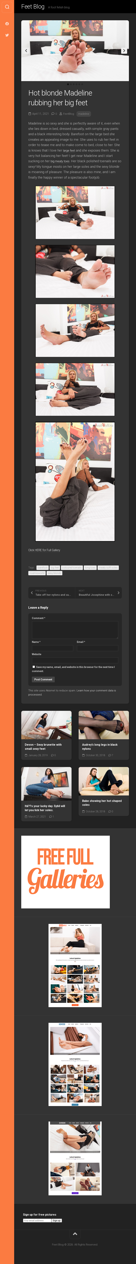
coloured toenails (72, 569)
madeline (84, 115)
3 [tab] (74, 86)
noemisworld (37, 574)
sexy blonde (54, 574)
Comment (38, 619)
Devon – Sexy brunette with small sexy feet (43, 748)
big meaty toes (61, 162)
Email (81, 643)
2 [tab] (71, 86)
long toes (90, 569)
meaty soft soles (108, 569)
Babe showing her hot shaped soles (102, 804)
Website (36, 655)
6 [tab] (82, 86)
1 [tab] (68, 86)
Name (36, 643)
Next (124, 52)
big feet (55, 569)
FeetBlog (69, 115)
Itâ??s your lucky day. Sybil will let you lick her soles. (45, 809)
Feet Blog (34, 7)
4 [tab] (76, 86)
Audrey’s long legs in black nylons (100, 748)
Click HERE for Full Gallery (48, 551)
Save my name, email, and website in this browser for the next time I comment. (73, 670)
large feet (70, 152)
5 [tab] (79, 86)
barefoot (42, 569)
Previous (26, 52)
